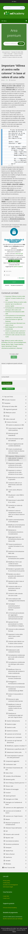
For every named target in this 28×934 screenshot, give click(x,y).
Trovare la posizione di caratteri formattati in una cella (16, 546)
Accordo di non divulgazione (10, 884)
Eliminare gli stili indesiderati (13, 434)
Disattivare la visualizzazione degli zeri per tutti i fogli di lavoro (15, 715)
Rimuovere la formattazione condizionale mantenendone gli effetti (16, 689)
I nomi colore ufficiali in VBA (15, 491)
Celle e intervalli (8, 53)
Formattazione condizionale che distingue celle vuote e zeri (16, 664)
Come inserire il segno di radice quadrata (15, 429)
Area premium (6, 52)
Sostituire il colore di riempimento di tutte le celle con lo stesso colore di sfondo (16, 513)
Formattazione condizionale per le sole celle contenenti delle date (16, 657)
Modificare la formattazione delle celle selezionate (16, 526)
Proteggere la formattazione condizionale (16, 682)
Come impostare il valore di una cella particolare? (15, 756)
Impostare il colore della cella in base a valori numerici (15, 636)
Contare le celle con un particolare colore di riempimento (15, 588)
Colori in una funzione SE (15, 646)
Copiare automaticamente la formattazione (16, 520)
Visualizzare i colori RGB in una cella (16, 496)
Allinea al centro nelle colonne (14, 340)
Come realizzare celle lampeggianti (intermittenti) (16, 600)
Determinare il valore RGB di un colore (16, 501)
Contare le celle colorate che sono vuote (15, 594)
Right (12, 344)
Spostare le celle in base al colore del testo (16, 582)
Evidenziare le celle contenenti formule (14, 651)
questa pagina (18, 266)
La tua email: (5, 377)
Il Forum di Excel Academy (10, 907)
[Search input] (12, 8)
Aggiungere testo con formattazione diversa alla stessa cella (16, 539)
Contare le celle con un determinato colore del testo (15, 484)
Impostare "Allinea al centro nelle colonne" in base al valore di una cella (16, 458)
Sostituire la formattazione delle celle (16, 552)
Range (3, 344)
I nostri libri (6, 896)
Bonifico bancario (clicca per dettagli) (12, 918)
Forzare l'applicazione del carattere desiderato (15, 445)
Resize (8, 344)
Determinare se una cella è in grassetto (16, 478)
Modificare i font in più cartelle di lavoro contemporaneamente (15, 564)
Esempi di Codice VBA (17, 52)
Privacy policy (6, 880)
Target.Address (18, 344)
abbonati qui (19, 253)
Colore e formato (18, 53)
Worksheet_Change (11, 346)
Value (3, 346)
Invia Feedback (6, 383)
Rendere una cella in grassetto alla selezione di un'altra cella (16, 576)
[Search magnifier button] (23, 8)
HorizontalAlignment (20, 342)
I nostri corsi (6, 898)
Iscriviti (7, 285)
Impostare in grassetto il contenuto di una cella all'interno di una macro (15, 465)
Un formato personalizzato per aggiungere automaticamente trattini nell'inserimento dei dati (16, 616)
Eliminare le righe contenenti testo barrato (15, 700)
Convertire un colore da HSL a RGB (15, 506)
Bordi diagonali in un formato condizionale (14, 677)
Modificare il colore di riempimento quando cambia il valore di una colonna (15, 707)
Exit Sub (10, 342)
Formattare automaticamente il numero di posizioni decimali (14, 607)
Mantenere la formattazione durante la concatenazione (15, 532)
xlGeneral (19, 348)
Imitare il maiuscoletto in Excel (15, 695)
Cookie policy (6, 882)
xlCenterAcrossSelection (8, 348)
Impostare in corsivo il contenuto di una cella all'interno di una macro (15, 472)
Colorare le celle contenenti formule (16, 630)
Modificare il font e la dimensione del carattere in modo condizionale (16, 671)
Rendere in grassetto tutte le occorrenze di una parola (16, 570)
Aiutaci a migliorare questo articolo (11, 363)
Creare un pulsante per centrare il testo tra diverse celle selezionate (16, 451)
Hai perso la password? (17, 285)
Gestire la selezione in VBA (16, 425)
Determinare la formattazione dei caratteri (16, 557)
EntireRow (4, 342)
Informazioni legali (8, 887)
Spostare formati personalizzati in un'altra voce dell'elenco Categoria (16, 624)
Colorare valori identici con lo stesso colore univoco (16, 642)
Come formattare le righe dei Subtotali (15, 439)
